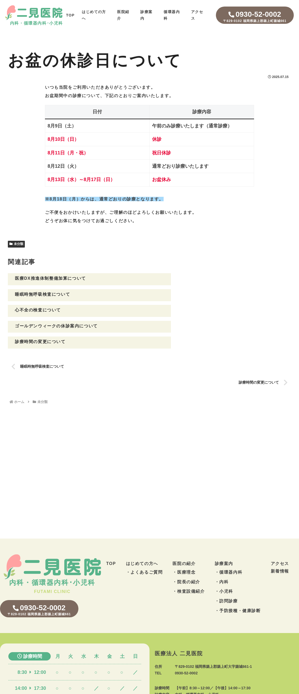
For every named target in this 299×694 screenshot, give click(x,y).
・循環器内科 (229, 541)
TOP (70, 15)
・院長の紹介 (186, 551)
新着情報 (280, 540)
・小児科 (224, 560)
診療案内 (224, 532)
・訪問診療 (226, 570)
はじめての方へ (142, 532)
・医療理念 (184, 541)
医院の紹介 (184, 532)
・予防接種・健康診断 (238, 579)
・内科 (222, 551)
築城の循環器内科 (143, 691)
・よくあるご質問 (144, 541)
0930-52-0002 (255, 17)
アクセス (280, 532)
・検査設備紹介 (188, 560)
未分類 (16, 244)
